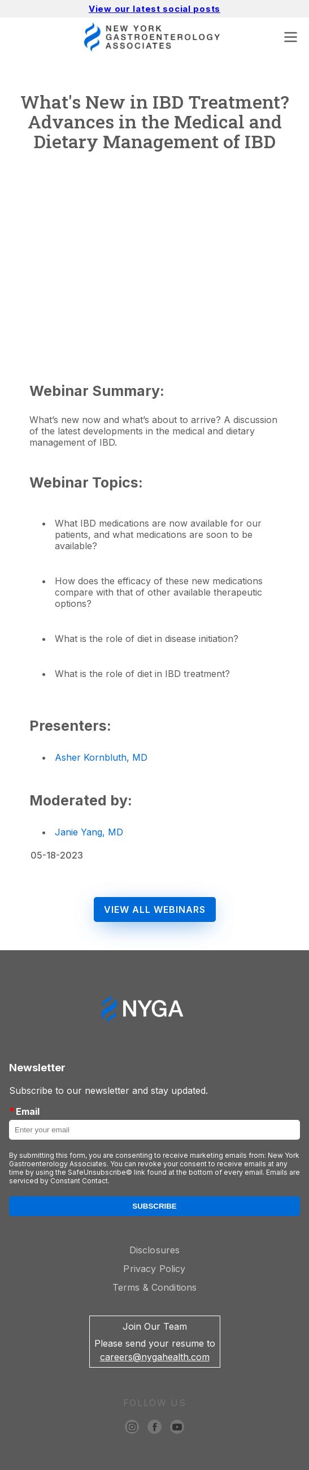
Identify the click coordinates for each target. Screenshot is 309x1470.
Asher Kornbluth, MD (101, 757)
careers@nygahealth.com (155, 1357)
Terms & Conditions (154, 1287)
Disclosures (154, 1250)
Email (24, 1111)
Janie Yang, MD (89, 832)
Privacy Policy (154, 1268)
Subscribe (154, 1206)
